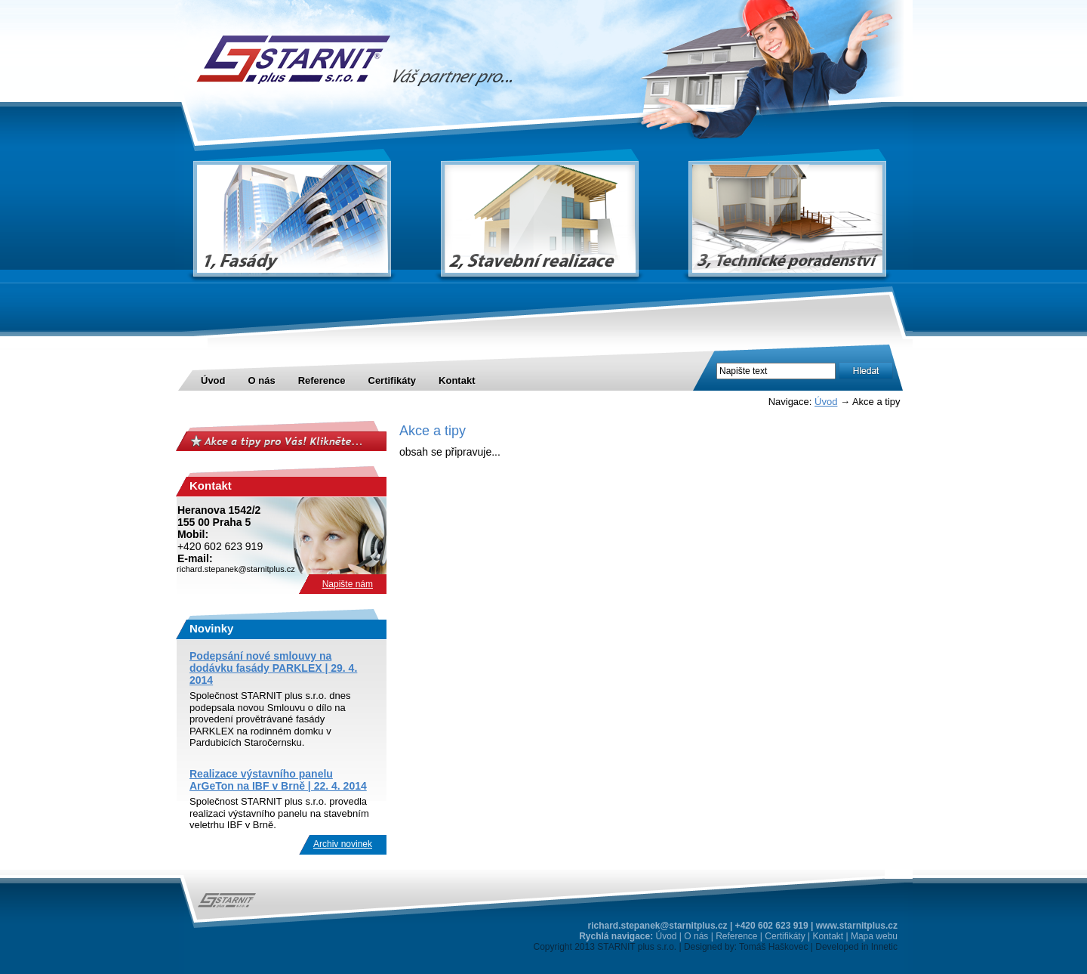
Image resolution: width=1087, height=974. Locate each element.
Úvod (213, 380)
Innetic (884, 947)
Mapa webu (874, 936)
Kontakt (457, 380)
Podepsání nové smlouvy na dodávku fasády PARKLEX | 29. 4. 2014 (273, 668)
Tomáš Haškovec (773, 947)
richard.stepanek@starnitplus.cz (658, 925)
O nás (262, 380)
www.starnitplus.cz (857, 925)
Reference (322, 380)
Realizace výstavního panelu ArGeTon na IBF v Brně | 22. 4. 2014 (278, 780)
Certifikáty (392, 380)
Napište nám (347, 584)
